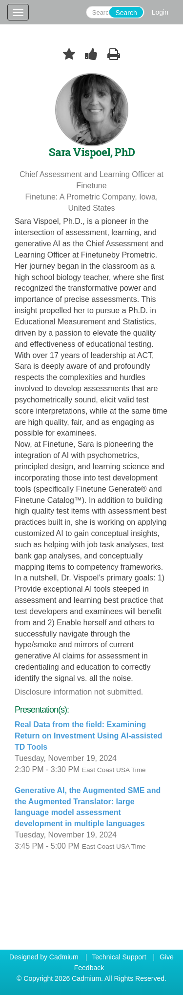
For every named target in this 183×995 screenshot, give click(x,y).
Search (126, 13)
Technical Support (119, 957)
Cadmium (64, 957)
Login (160, 12)
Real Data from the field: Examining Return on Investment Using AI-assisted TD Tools (89, 735)
